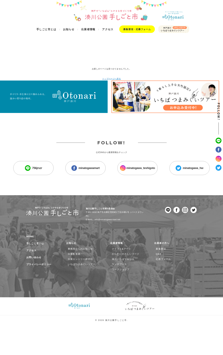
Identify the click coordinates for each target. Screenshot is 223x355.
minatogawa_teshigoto (133, 174)
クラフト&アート (121, 256)
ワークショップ (120, 276)
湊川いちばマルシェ (123, 266)
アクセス (31, 257)
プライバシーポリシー (38, 271)
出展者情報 (117, 250)
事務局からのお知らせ (80, 256)
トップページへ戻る (111, 61)
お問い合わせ (33, 264)
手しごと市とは (35, 250)
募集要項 (161, 256)
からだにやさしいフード (125, 261)
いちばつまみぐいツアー (81, 271)
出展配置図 (74, 261)
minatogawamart (90, 174)
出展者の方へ (162, 250)
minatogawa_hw (176, 174)
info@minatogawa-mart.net (108, 226)
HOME (30, 244)
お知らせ (72, 250)
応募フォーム (163, 266)
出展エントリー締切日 (80, 266)
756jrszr (46, 174)
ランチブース (119, 271)
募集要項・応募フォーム (137, 29)
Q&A (158, 261)
